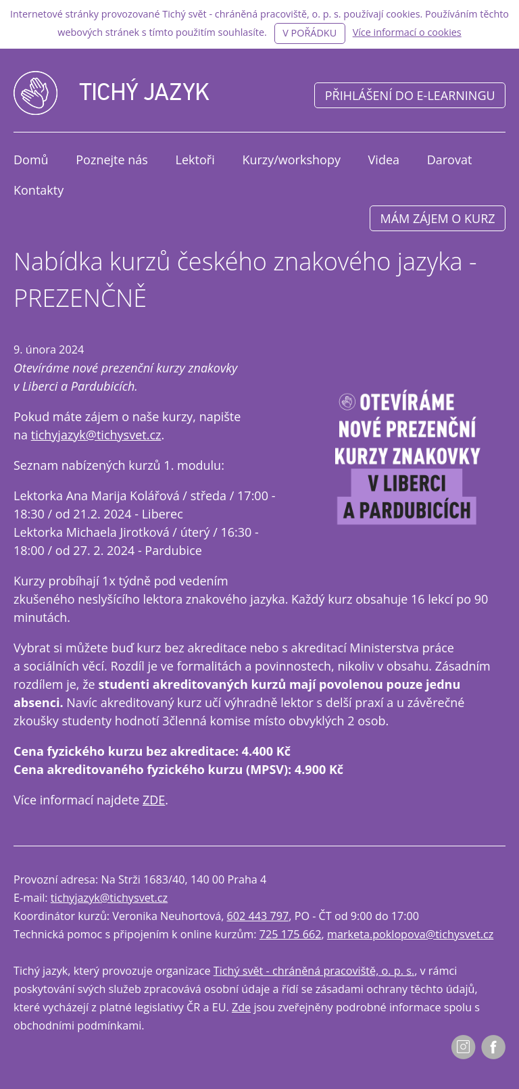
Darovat (449, 159)
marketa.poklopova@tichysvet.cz (410, 934)
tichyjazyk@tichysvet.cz (96, 435)
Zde (241, 1007)
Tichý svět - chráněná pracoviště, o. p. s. (314, 970)
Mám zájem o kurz (437, 218)
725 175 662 (291, 934)
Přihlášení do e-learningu (410, 95)
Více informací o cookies (407, 32)
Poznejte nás (112, 159)
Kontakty (39, 190)
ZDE (154, 800)
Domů (31, 159)
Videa (383, 159)
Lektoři (195, 159)
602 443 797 (258, 916)
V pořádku (309, 32)
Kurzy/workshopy (291, 159)
